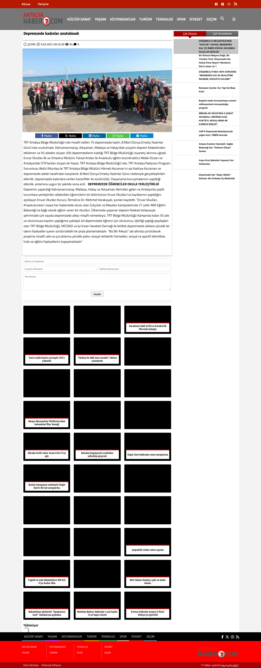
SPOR (181, 19)
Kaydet (97, 294)
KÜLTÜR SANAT (79, 19)
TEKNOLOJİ (164, 19)
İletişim (43, 4)
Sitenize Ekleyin (51, 665)
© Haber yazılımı (220, 665)
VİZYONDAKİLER (122, 19)
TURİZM (145, 19)
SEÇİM (211, 19)
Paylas (47, 136)
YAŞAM (100, 19)
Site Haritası (31, 665)
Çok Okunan (190, 33)
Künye (26, 4)
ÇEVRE (32, 44)
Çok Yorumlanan (222, 33)
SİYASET (195, 19)
